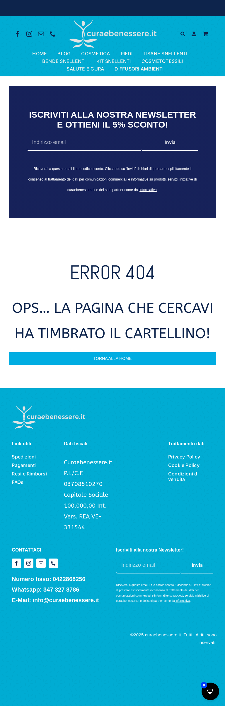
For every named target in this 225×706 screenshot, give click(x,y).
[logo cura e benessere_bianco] (112, 22)
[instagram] (29, 34)
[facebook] (18, 34)
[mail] (41, 34)
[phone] (53, 34)
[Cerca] (183, 34)
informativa (148, 190)
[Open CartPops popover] (210, 691)
